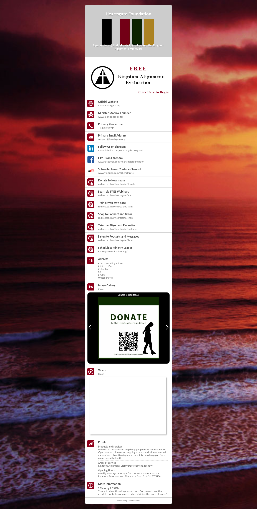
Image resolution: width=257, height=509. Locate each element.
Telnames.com (134, 500)
